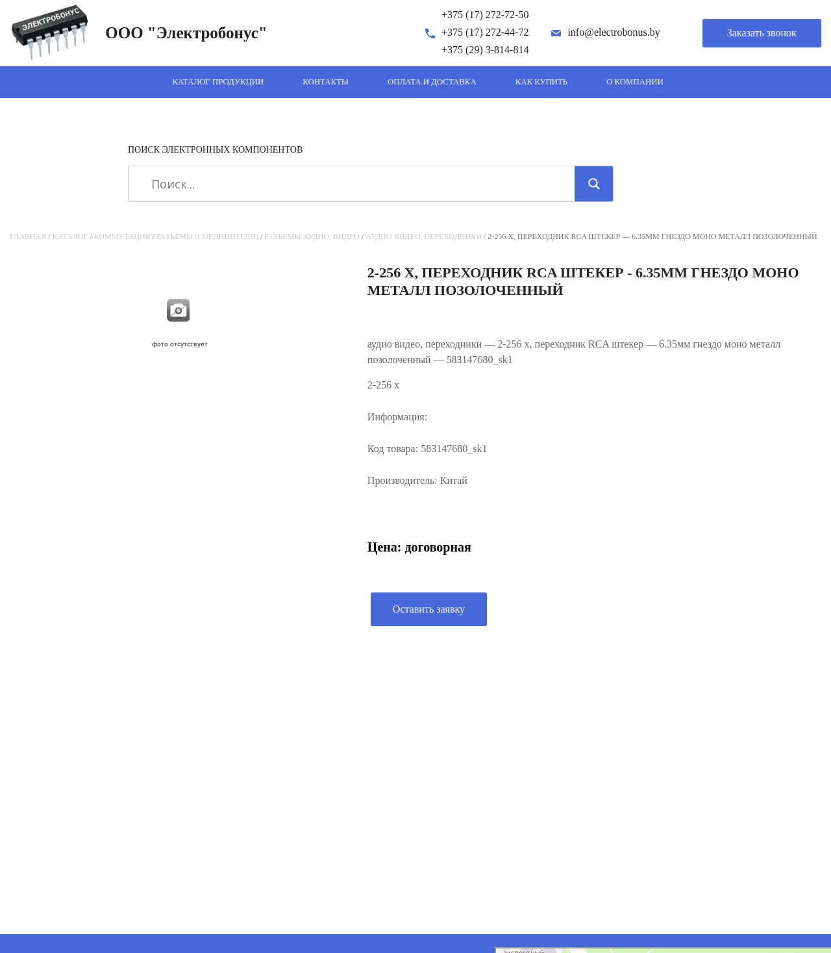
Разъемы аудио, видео (312, 236)
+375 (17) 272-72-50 (484, 14)
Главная (28, 236)
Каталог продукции (218, 81)
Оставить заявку (429, 609)
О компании (635, 81)
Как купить (541, 81)
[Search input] (356, 184)
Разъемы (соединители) (207, 236)
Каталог (70, 236)
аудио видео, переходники (424, 236)
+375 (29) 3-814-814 (484, 49)
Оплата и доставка (432, 81)
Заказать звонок (762, 32)
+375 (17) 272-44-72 (484, 32)
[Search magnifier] (594, 184)
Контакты (326, 81)
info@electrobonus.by (613, 32)
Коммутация (122, 236)
